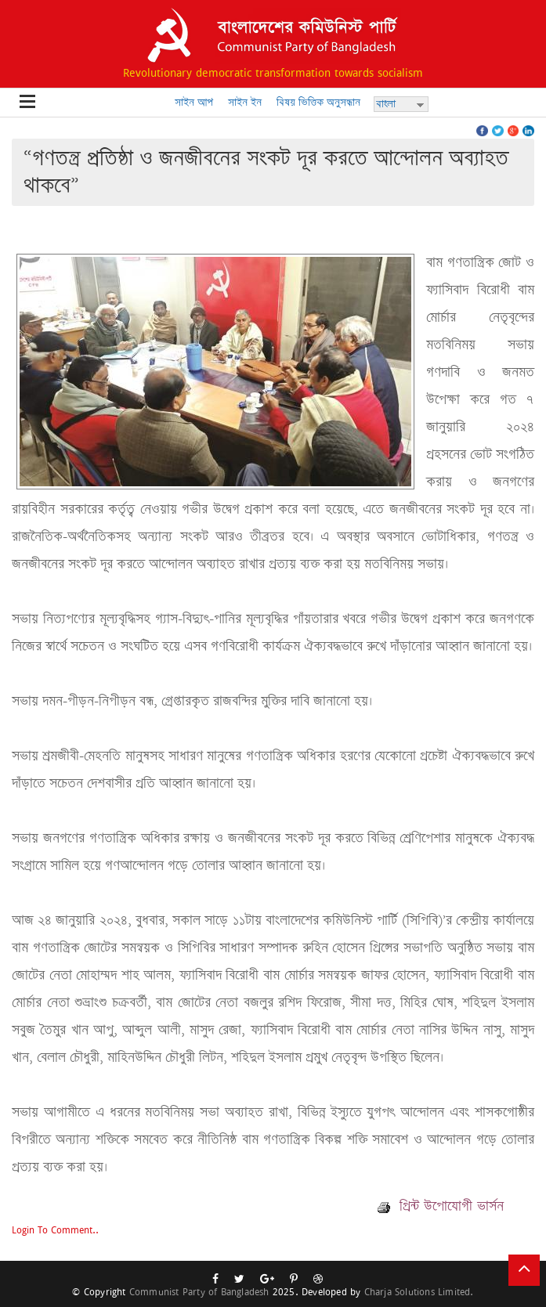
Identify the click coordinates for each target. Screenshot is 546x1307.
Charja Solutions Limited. (419, 1292)
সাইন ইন (245, 102)
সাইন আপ (194, 102)
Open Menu (27, 102)
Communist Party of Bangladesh (199, 1292)
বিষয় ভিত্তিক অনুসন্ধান (318, 102)
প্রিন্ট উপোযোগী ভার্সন (441, 1206)
